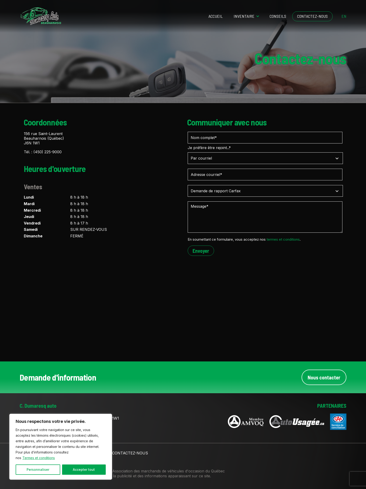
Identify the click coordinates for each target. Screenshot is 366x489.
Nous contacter (324, 377)
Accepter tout (84, 469)
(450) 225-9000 (47, 152)
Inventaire (244, 16)
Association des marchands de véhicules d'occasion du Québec (168, 471)
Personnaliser (38, 469)
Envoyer (201, 251)
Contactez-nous (312, 16)
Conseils (278, 16)
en (343, 16)
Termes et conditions (38, 458)
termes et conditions (283, 239)
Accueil (215, 16)
